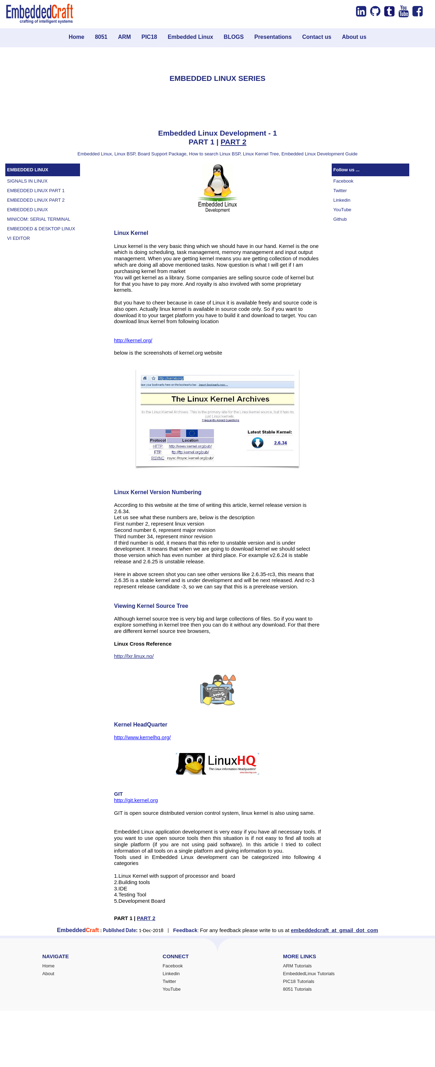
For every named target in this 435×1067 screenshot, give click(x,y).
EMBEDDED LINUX (27, 169)
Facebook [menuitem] (343, 181)
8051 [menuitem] (101, 37)
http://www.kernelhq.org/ (142, 737)
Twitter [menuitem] (340, 190)
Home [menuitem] (76, 37)
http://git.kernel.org (136, 800)
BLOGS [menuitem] (234, 37)
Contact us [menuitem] (316, 37)
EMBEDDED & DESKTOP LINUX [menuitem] (41, 228)
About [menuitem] (48, 973)
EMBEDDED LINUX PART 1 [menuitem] (36, 190)
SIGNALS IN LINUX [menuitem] (27, 181)
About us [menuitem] (354, 37)
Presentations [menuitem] (273, 37)
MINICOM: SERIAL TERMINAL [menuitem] (39, 219)
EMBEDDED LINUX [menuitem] (27, 209)
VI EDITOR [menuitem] (18, 238)
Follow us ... (346, 169)
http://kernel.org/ (133, 340)
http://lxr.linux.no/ (134, 656)
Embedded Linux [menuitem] (190, 37)
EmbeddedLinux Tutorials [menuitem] (309, 973)
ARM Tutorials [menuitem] (297, 965)
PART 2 (233, 142)
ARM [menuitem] (124, 37)
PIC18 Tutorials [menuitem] (298, 981)
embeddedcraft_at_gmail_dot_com (334, 930)
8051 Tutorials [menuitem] (297, 989)
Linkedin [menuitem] (341, 200)
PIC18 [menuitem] (149, 37)
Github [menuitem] (340, 219)
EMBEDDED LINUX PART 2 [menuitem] (36, 200)
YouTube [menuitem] (342, 209)
